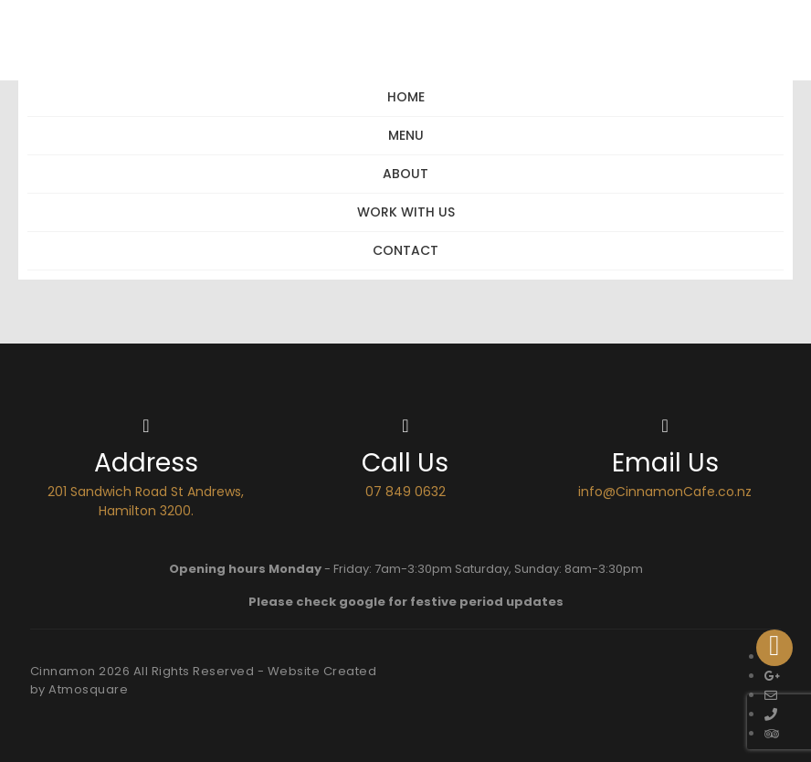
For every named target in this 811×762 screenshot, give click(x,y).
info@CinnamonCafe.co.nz (665, 491)
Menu (406, 135)
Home (406, 97)
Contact (405, 250)
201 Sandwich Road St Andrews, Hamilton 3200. (145, 501)
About (405, 173)
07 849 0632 (405, 491)
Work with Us (406, 212)
